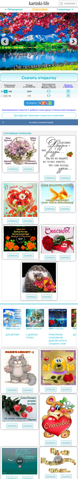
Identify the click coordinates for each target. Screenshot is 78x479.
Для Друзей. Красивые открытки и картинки (39, 115)
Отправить (39, 103)
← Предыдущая (14, 9)
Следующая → (65, 9)
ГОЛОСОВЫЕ (40, 9)
